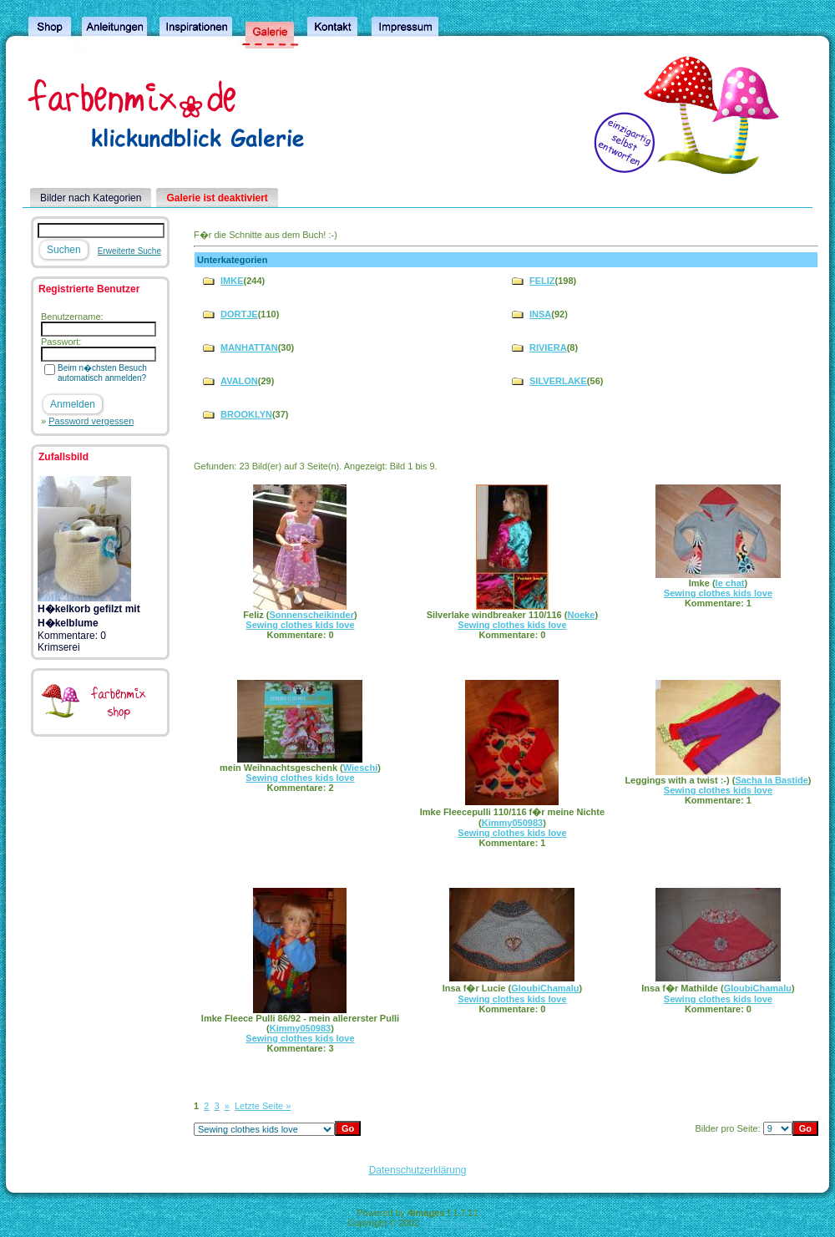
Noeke (581, 615)
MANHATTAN (249, 347)
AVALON (239, 381)
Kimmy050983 (512, 823)
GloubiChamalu (545, 988)
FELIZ (542, 281)
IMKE (232, 281)
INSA (540, 314)
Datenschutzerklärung (418, 1170)
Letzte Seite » (263, 1106)
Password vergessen (91, 421)
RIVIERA (548, 347)
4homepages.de (455, 1223)
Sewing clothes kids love (299, 625)
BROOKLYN (246, 414)
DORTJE (239, 314)
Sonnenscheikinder (311, 615)
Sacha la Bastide (771, 780)
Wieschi (360, 768)
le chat (730, 583)
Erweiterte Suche (129, 251)
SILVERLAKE (558, 381)
